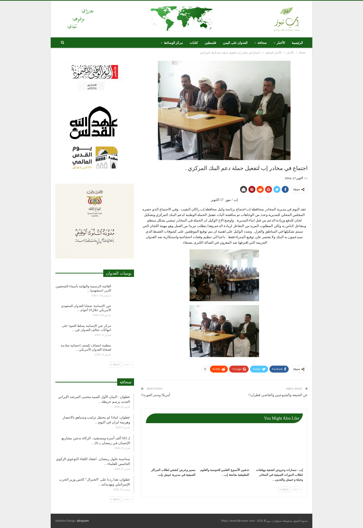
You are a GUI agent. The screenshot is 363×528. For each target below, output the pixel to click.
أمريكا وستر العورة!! (155, 395)
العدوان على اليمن (235, 43)
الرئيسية (297, 43)
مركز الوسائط (173, 43)
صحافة (262, 43)
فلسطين (210, 43)
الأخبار (281, 43)
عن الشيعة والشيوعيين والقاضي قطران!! (278, 395)
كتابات (194, 43)
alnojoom (83, 520)
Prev (297, 489)
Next (284, 489)
